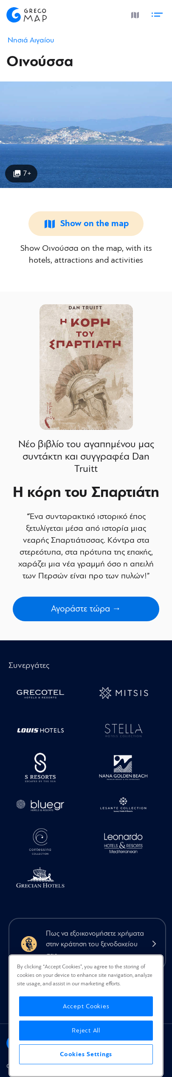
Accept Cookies (86, 1006)
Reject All (86, 1030)
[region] (86, 1015)
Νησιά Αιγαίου (31, 40)
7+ (27, 173)
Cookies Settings (86, 1054)
